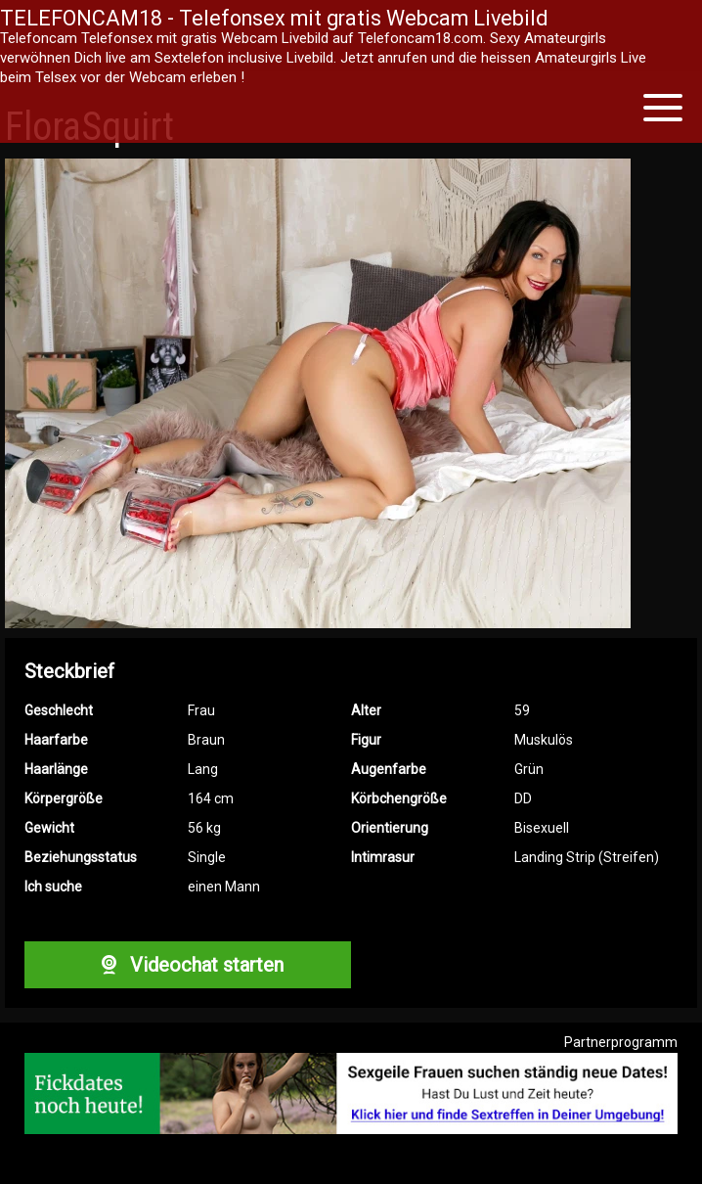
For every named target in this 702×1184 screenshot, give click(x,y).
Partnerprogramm (621, 1042)
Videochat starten (188, 965)
